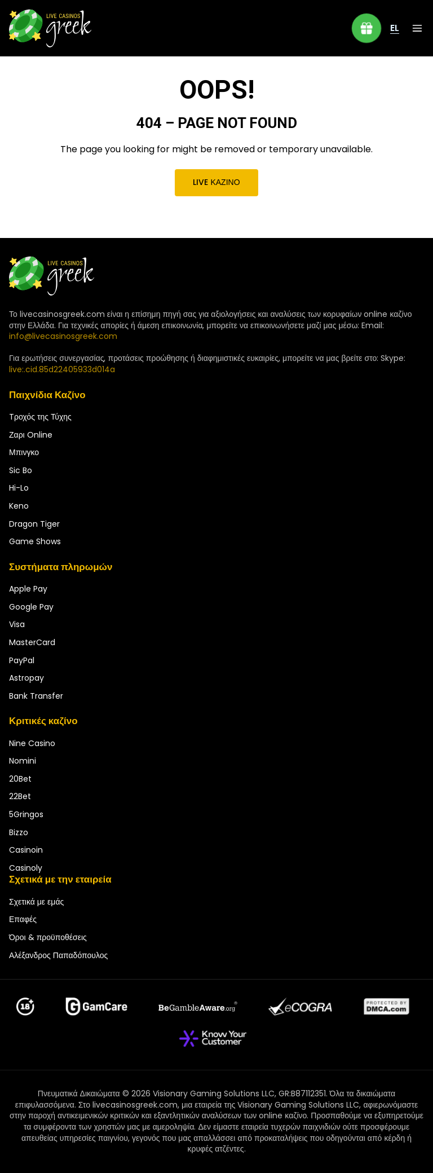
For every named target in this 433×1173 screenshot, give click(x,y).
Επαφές (23, 919)
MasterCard (32, 642)
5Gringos (26, 814)
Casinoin (26, 850)
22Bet (20, 796)
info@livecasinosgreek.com (63, 336)
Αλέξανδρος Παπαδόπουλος (58, 955)
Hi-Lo (19, 487)
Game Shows (35, 541)
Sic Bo (20, 470)
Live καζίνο (216, 182)
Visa (17, 624)
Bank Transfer (36, 696)
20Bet (20, 778)
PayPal (21, 660)
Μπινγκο (24, 452)
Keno (19, 505)
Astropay (26, 677)
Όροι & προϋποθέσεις (48, 937)
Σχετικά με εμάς (36, 901)
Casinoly (25, 868)
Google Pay (31, 606)
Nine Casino (32, 743)
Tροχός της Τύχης (40, 416)
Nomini (22, 760)
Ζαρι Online (30, 434)
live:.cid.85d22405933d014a (62, 369)
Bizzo (18, 832)
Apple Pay (28, 588)
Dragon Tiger (34, 524)
